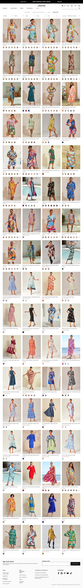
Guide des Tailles (7, 581)
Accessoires (30, 8)
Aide (4, 570)
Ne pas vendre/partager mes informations (42, 578)
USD (68, 5)
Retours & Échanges (5, 579)
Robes (21, 8)
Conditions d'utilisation (41, 570)
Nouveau (5, 8)
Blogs (20, 579)
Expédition (5, 576)
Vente (37, 8)
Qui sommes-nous (22, 571)
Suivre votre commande (6, 573)
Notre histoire (22, 575)
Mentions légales (21, 582)
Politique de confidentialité (41, 574)
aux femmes (14, 8)
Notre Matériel (22, 577)
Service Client (6, 583)
